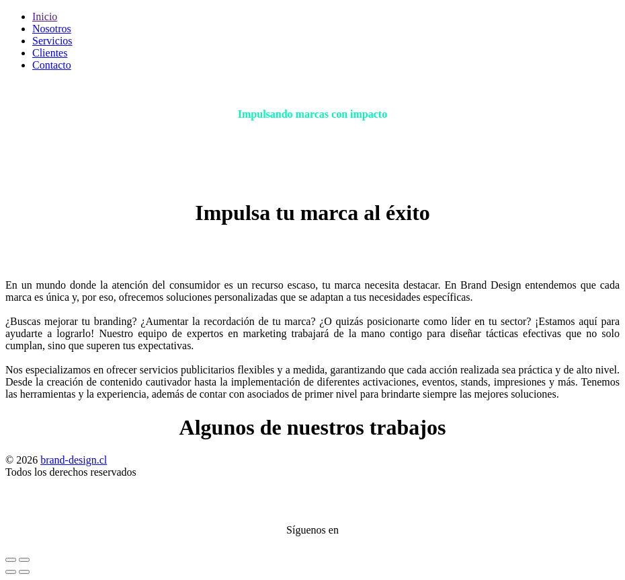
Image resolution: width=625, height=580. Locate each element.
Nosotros (51, 28)
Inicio (44, 16)
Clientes (49, 53)
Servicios (52, 40)
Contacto (51, 65)
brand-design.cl (73, 460)
